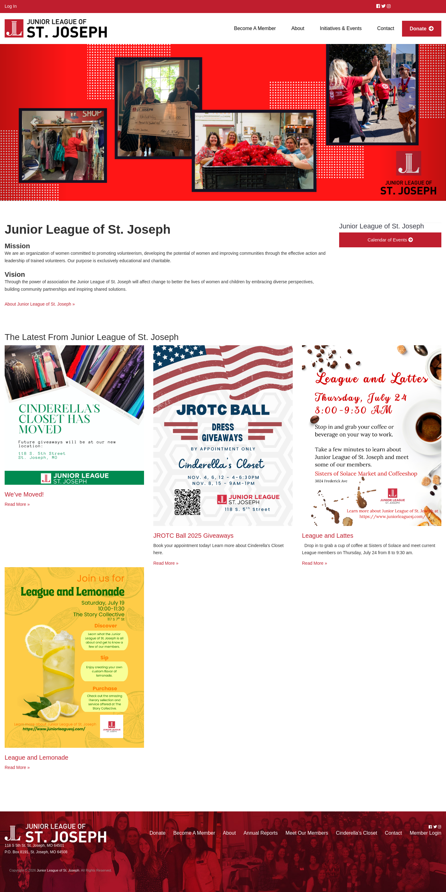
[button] (33, 122)
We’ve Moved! (24, 494)
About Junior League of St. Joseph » (40, 304)
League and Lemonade (36, 757)
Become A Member (194, 833)
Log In (11, 6)
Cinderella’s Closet (356, 833)
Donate (158, 833)
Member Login (425, 833)
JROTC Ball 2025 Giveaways (193, 535)
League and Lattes (327, 535)
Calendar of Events (390, 239)
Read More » (17, 504)
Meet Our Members (307, 833)
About (229, 833)
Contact (393, 833)
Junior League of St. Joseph (58, 870)
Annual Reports (260, 833)
